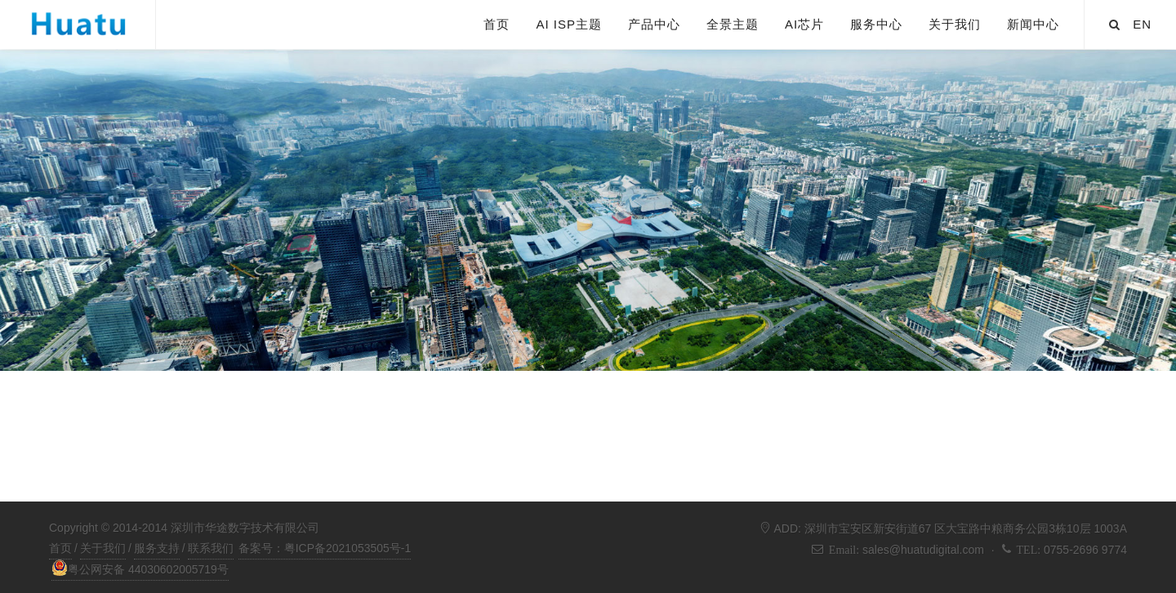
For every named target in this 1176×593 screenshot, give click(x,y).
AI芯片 (804, 24)
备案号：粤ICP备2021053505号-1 (325, 548)
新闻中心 (1033, 24)
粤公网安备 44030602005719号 (140, 568)
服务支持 (157, 548)
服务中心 (876, 24)
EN (1142, 24)
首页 (496, 24)
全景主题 (732, 24)
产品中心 (654, 24)
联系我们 (211, 548)
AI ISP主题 (569, 24)
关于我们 (955, 24)
